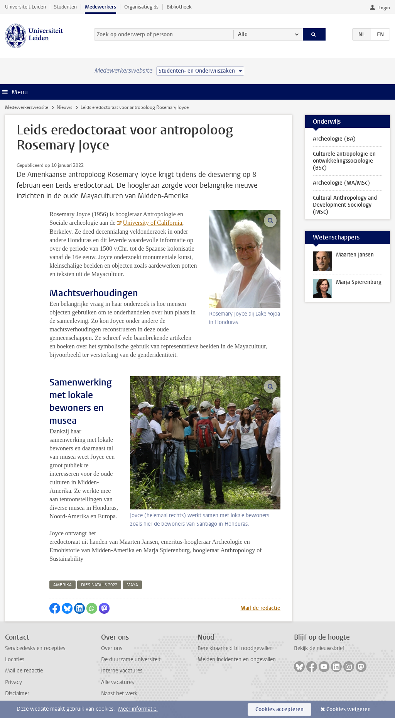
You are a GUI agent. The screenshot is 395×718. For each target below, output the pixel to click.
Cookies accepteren (279, 709)
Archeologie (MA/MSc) (341, 183)
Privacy (13, 682)
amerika (62, 585)
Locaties (14, 659)
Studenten (65, 6)
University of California (152, 222)
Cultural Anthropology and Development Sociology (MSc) (345, 205)
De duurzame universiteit (130, 659)
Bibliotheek (179, 6)
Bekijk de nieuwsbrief (319, 648)
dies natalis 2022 (99, 585)
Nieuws (64, 107)
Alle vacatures (117, 682)
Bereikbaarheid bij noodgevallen (235, 648)
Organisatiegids (141, 6)
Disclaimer (17, 693)
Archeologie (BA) (334, 139)
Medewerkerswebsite (26, 107)
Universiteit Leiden (25, 6)
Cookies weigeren (348, 709)
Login (384, 8)
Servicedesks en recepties (35, 648)
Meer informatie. (138, 709)
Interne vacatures (121, 670)
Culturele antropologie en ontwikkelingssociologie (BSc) (344, 160)
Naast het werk (119, 693)
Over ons (111, 648)
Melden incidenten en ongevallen (237, 659)
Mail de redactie (260, 608)
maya (132, 585)
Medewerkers (100, 6)
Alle (243, 34)
